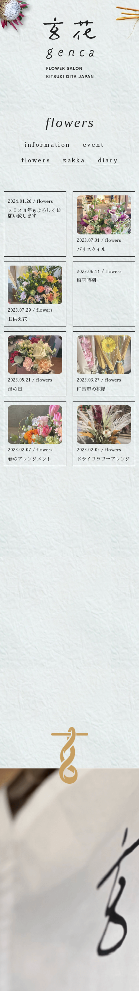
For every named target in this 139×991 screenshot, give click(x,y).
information (47, 146)
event (94, 146)
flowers (36, 162)
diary (108, 162)
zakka (74, 162)
